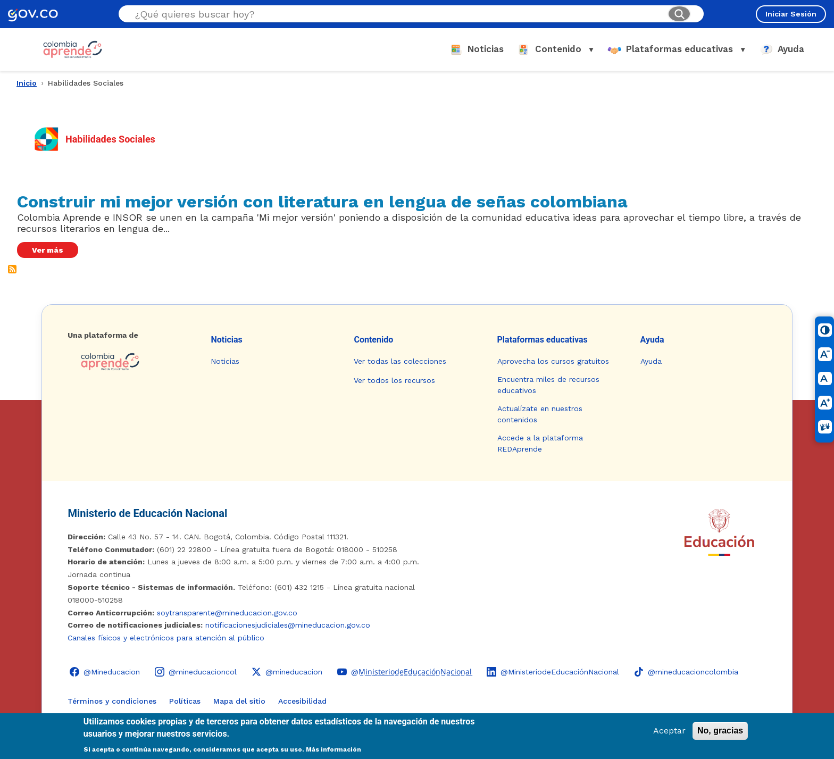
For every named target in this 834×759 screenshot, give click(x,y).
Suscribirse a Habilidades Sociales (12, 269)
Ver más (47, 250)
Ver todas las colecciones (400, 361)
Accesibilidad (302, 701)
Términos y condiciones (112, 701)
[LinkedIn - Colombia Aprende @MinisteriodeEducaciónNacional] (553, 672)
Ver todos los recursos (394, 380)
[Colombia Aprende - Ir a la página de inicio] (131, 362)
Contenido (373, 340)
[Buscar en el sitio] (397, 14)
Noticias (226, 340)
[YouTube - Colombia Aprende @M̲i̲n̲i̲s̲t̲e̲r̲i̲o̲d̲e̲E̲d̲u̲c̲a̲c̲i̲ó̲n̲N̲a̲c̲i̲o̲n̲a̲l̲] (404, 672)
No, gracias (720, 730)
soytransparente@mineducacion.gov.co (227, 612)
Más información (333, 749)
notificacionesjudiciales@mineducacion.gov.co (287, 625)
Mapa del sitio (239, 701)
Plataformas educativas (542, 340)
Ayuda (652, 340)
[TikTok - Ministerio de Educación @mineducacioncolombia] (686, 672)
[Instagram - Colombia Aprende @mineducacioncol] (196, 672)
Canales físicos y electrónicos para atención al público (166, 637)
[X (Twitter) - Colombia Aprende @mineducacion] (286, 672)
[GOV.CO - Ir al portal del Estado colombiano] (33, 14)
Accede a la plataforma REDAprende (540, 443)
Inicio (26, 83)
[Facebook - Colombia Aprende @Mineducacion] (105, 672)
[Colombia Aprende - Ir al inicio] (72, 49)
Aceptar (669, 730)
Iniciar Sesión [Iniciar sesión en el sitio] (790, 14)
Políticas (185, 701)
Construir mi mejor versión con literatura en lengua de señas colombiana (322, 201)
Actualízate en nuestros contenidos (539, 414)
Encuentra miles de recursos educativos (548, 385)
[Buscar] (679, 13)
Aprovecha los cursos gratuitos (553, 361)
